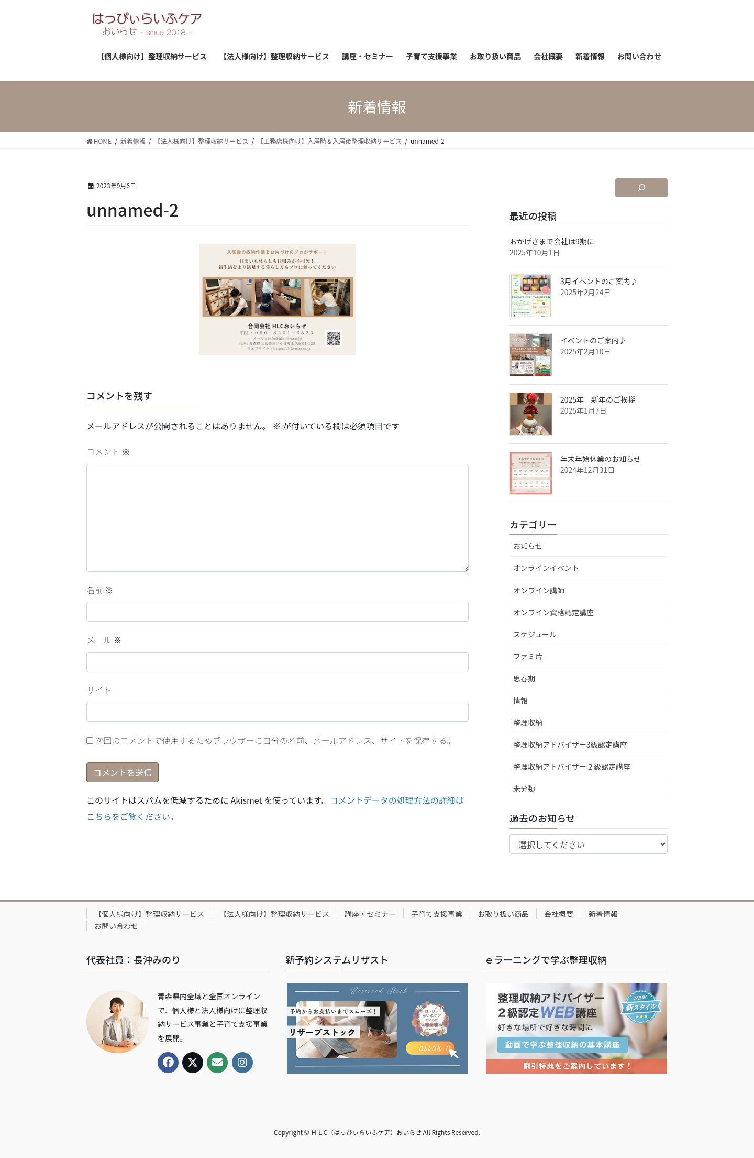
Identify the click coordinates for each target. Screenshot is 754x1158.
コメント (108, 451)
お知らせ (527, 545)
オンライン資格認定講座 (553, 612)
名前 (100, 589)
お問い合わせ (116, 926)
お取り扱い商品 (503, 913)
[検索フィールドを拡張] (641, 187)
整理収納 (527, 722)
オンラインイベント (546, 567)
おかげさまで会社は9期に (551, 241)
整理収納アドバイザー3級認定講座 (570, 744)
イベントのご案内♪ (593, 340)
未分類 (524, 788)
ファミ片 (527, 656)
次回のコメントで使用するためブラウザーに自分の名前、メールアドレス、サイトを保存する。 (275, 740)
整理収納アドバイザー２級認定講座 (571, 766)
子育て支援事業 (436, 913)
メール (104, 639)
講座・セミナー (370, 913)
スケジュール (535, 634)
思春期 (524, 678)
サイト (99, 690)
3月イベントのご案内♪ (599, 281)
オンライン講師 (538, 590)
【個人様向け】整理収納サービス (149, 913)
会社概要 (558, 913)
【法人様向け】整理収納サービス (274, 913)
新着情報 (603, 913)
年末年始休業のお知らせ (600, 458)
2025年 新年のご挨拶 (597, 399)
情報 (520, 700)
